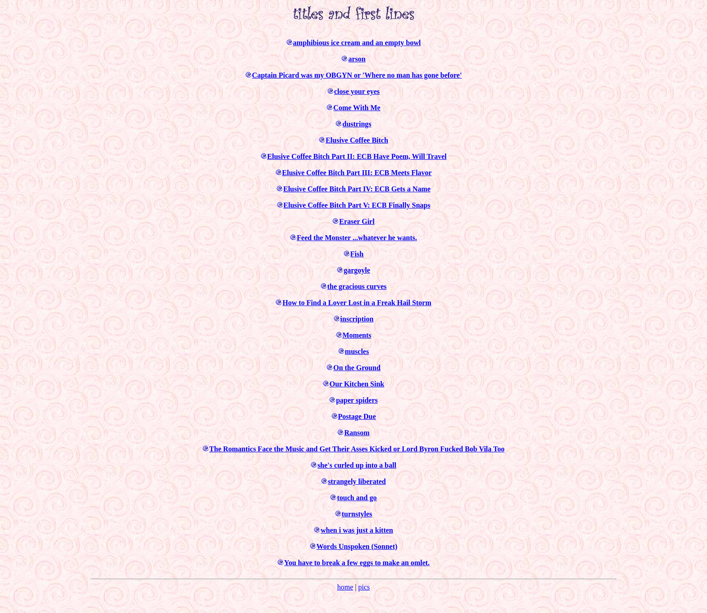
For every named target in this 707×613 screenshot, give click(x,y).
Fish (356, 254)
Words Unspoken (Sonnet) (357, 546)
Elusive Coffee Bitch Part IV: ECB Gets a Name (356, 189)
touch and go (356, 498)
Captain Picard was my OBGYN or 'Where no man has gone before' (357, 75)
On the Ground (357, 368)
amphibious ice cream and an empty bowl (357, 42)
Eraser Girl (356, 221)
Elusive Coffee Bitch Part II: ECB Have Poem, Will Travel (357, 156)
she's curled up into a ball (356, 465)
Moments (357, 335)
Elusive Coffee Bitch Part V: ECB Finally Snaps (357, 205)
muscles (357, 351)
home (345, 587)
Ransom (356, 433)
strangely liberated (357, 481)
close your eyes (357, 91)
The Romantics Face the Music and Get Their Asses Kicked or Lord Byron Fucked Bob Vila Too (357, 449)
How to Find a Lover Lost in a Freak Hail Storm (356, 302)
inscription (357, 319)
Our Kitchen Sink (357, 384)
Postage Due (357, 416)
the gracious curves (357, 286)
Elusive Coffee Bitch (357, 140)
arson (356, 59)
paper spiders (357, 400)
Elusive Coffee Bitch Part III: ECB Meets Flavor (357, 172)
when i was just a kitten (357, 530)
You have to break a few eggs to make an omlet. (357, 563)
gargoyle (357, 270)
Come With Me (356, 107)
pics (364, 587)
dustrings (356, 124)
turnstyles (357, 514)
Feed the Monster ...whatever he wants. (357, 237)
